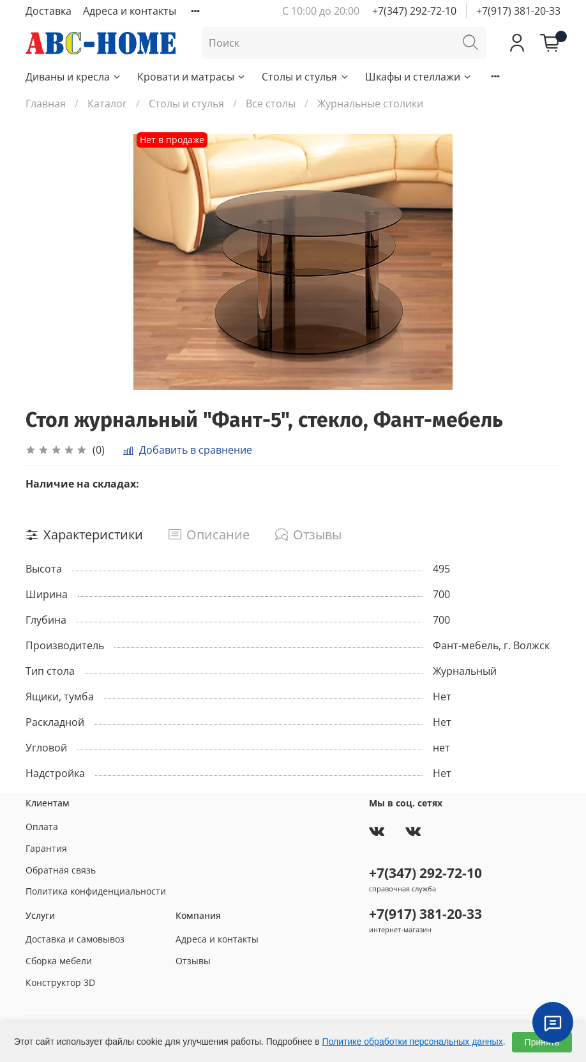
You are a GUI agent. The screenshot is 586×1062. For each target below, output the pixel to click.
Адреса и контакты (129, 11)
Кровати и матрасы (191, 77)
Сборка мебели (59, 961)
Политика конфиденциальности (96, 891)
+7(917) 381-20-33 (518, 11)
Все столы (271, 103)
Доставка (48, 11)
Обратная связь (61, 870)
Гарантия (46, 848)
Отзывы (193, 961)
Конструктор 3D (60, 982)
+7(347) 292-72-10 (414, 11)
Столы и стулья (305, 77)
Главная (46, 103)
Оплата (42, 826)
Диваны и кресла (74, 77)
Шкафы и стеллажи (418, 77)
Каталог (107, 103)
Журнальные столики (370, 103)
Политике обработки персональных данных (412, 1041)
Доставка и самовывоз (75, 939)
